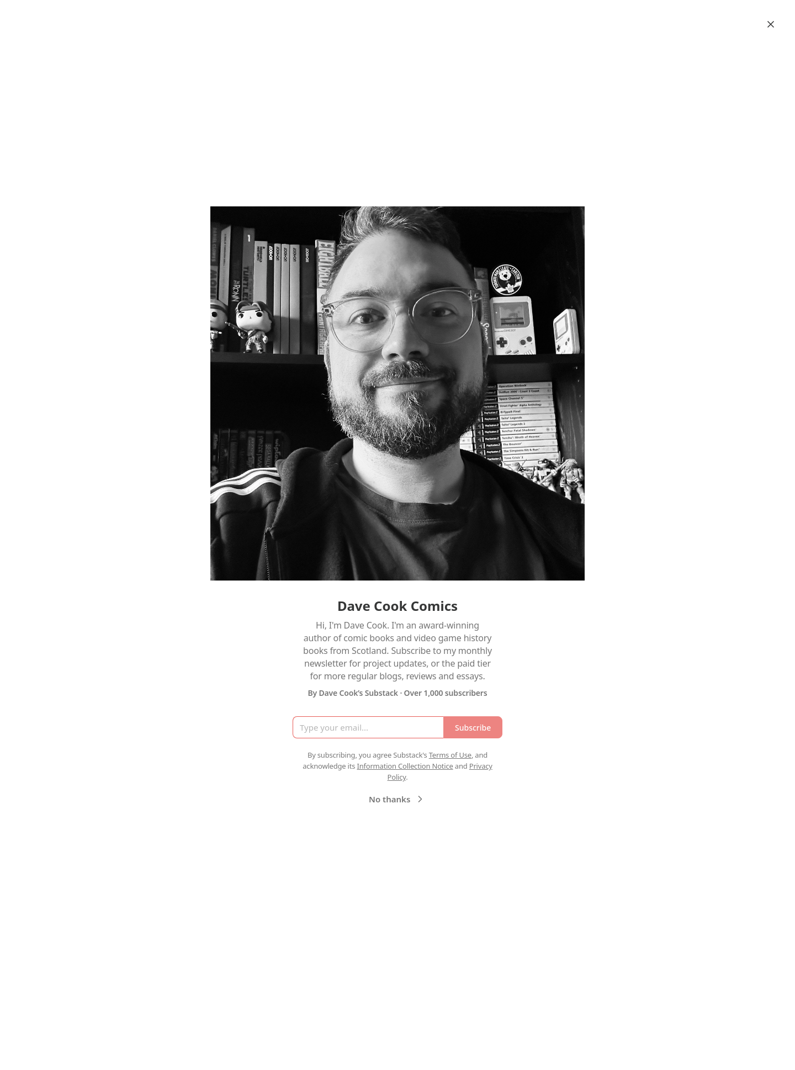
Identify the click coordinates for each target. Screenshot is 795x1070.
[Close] (771, 24)
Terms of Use (450, 755)
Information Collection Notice (405, 766)
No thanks (397, 799)
